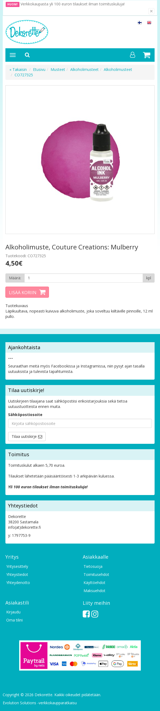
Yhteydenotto (18, 582)
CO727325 (24, 74)
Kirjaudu (13, 611)
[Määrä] (83, 278)
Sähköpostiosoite (25, 414)
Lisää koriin (22, 293)
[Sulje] (151, 11)
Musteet (58, 69)
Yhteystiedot (17, 574)
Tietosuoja (93, 566)
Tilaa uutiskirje (24, 436)
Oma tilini (14, 620)
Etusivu (39, 69)
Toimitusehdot (96, 574)
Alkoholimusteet (84, 69)
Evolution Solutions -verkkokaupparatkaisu (40, 702)
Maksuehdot (94, 590)
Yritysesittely (17, 566)
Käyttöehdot (94, 582)
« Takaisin (18, 69)
